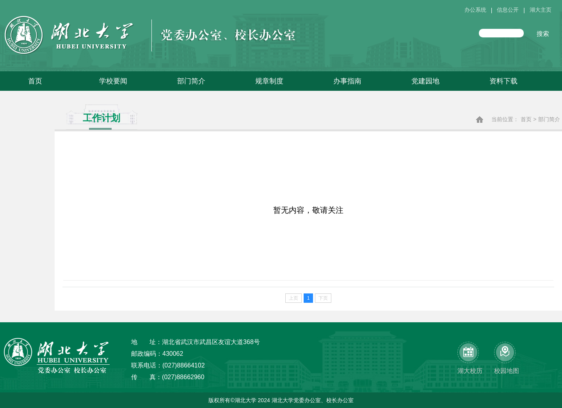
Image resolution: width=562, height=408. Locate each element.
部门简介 (549, 119)
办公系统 (475, 10)
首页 (526, 119)
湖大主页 (540, 10)
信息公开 (508, 10)
